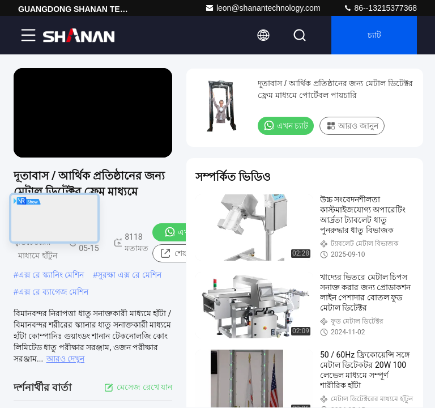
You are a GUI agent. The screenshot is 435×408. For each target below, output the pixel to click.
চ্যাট (374, 35)
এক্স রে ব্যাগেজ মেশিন (53, 291)
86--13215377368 (380, 7)
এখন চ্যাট (285, 125)
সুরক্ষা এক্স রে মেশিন (129, 274)
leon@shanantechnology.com (263, 7)
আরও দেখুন (65, 358)
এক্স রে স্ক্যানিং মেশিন (51, 274)
